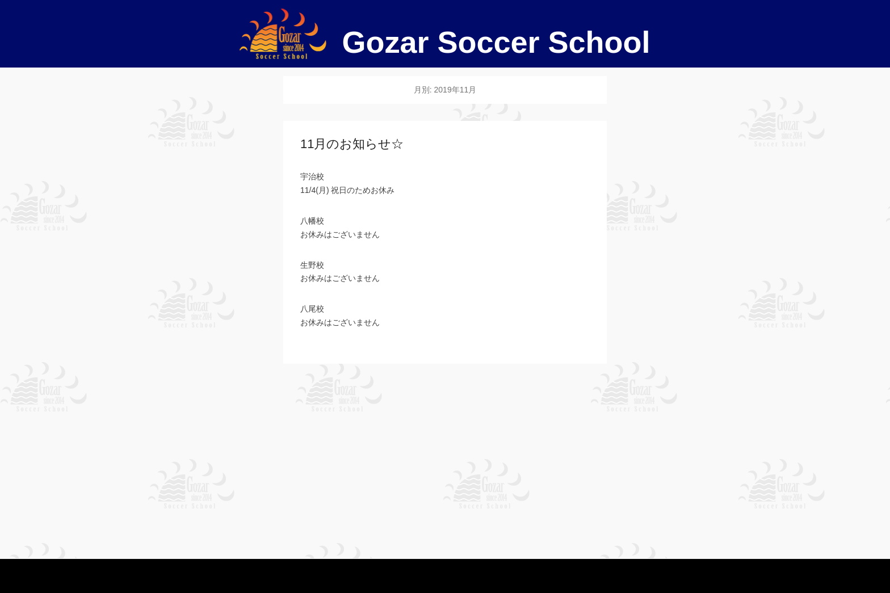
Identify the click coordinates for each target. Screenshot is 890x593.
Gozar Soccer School (496, 42)
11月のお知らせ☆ (352, 144)
